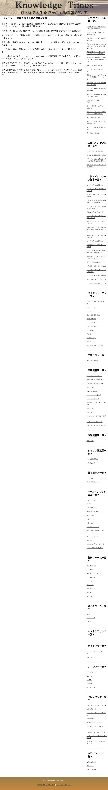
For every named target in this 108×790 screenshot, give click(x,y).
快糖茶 (89, 341)
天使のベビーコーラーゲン (95, 379)
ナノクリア (90, 519)
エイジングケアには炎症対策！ (96, 276)
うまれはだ (90, 408)
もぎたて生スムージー (94, 326)
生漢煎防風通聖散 (92, 459)
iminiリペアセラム (92, 573)
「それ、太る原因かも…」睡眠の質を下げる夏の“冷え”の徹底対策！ (96, 59)
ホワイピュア (91, 463)
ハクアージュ (91, 589)
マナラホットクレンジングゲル (96, 705)
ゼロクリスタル (91, 762)
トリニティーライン (93, 527)
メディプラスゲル (92, 536)
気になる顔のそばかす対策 (95, 151)
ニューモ (89, 676)
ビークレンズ (91, 307)
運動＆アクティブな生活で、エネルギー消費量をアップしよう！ (96, 77)
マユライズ (90, 441)
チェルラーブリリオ (93, 399)
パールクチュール (92, 769)
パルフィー (90, 581)
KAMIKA (89, 680)
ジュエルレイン (91, 508)
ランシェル (90, 585)
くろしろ (89, 311)
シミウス (89, 540)
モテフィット (91, 657)
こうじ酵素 (90, 330)
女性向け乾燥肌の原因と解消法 (96, 155)
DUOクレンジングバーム (94, 722)
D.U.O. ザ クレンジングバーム (96, 732)
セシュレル (90, 515)
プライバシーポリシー (63, 785)
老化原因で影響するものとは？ (96, 266)
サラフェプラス (91, 566)
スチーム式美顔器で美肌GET (96, 262)
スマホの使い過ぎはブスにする (96, 279)
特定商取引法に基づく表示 (46, 785)
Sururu (88, 614)
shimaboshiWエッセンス (94, 395)
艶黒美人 (89, 683)
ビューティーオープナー (94, 376)
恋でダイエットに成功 (94, 133)
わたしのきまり (91, 672)
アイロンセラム (91, 577)
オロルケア (90, 766)
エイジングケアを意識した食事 (96, 283)
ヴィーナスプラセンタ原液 (95, 383)
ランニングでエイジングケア (96, 212)
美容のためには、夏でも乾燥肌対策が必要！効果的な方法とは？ (96, 229)
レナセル (89, 412)
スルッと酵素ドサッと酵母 (95, 345)
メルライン (90, 596)
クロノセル (90, 387)
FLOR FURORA (91, 319)
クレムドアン (91, 687)
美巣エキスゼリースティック (96, 425)
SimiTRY (89, 504)
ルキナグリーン (91, 322)
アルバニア (90, 592)
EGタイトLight (91, 338)
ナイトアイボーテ (92, 360)
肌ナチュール (91, 718)
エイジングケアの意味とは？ (96, 241)
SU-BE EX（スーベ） (93, 482)
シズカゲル (90, 569)
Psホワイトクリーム (93, 511)
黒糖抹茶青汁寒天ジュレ (94, 315)
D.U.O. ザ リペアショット (95, 422)
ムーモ (89, 621)
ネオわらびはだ (91, 500)
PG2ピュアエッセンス (93, 391)
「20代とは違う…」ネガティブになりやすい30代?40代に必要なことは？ (96, 46)
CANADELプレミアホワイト (95, 544)
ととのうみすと (91, 709)
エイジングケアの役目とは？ (96, 185)
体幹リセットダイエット (94, 65)
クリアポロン (91, 478)
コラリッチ (90, 523)
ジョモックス (91, 618)
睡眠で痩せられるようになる (96, 117)
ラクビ (89, 334)
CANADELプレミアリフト (95, 548)
